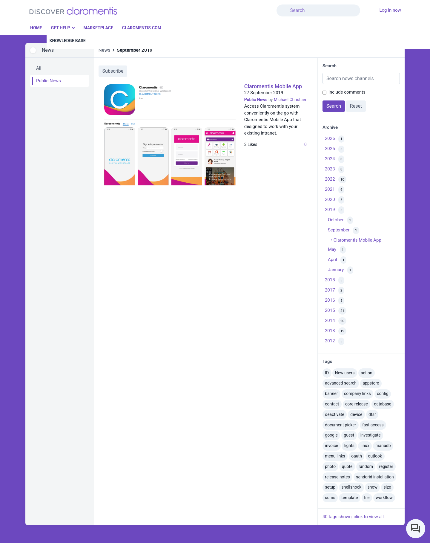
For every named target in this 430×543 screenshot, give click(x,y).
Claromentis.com (141, 27)
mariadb (383, 445)
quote (347, 466)
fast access (373, 424)
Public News (48, 80)
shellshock (352, 487)
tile (367, 497)
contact (332, 404)
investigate (370, 435)
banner (331, 393)
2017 (334, 290)
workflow (384, 497)
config (382, 393)
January (340, 270)
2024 (334, 159)
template (349, 497)
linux (364, 445)
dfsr (372, 414)
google (331, 435)
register (386, 466)
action (366, 372)
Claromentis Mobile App (273, 86)
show (372, 487)
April (337, 260)
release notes (337, 477)
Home (36, 27)
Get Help (60, 27)
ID (327, 372)
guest (349, 435)
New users (345, 372)
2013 (335, 331)
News (48, 50)
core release (356, 404)
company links (357, 393)
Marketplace (98, 27)
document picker (340, 424)
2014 (335, 321)
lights (349, 445)
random (366, 466)
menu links (335, 456)
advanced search (341, 383)
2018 (334, 280)
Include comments (347, 92)
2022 (335, 179)
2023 (334, 169)
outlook (375, 456)
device (356, 414)
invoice (331, 445)
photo (330, 466)
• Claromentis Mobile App (356, 240)
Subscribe (113, 71)
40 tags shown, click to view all (353, 516)
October (340, 220)
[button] (363, 6)
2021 (334, 189)
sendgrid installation (375, 477)
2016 (334, 300)
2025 (334, 149)
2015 (335, 311)
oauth (356, 456)
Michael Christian (290, 99)
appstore (371, 383)
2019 (334, 210)
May (337, 250)
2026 (334, 139)
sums (330, 497)
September (343, 230)
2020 (334, 200)
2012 (334, 341)
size (387, 487)
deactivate (334, 414)
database (382, 404)
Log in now (390, 10)
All (38, 68)
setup (330, 487)
